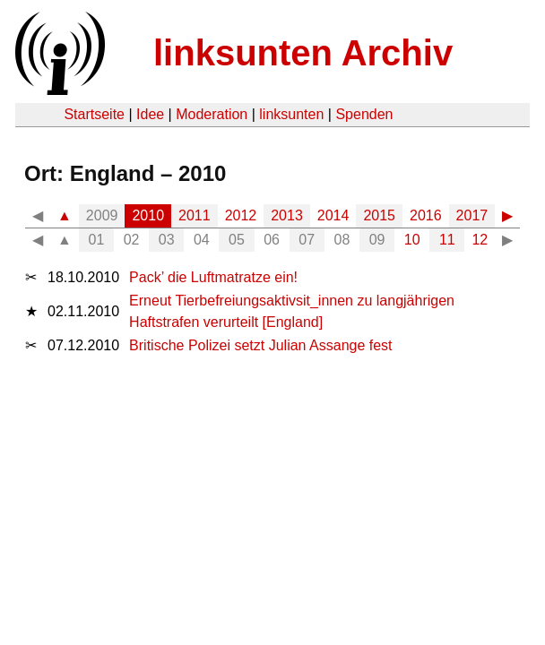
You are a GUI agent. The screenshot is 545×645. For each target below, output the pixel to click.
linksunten (291, 114)
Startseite (94, 114)
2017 (472, 215)
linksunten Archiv (303, 53)
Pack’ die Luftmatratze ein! (213, 277)
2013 (287, 215)
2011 (194, 215)
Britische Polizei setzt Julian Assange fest (260, 345)
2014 (333, 215)
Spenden (364, 114)
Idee (150, 114)
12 (479, 239)
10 (412, 239)
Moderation (211, 114)
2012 (241, 215)
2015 (379, 215)
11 (447, 239)
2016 (426, 215)
